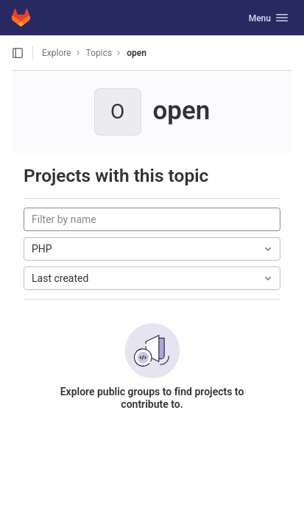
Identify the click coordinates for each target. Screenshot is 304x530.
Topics (99, 53)
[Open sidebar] (17, 53)
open (136, 53)
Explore (56, 53)
